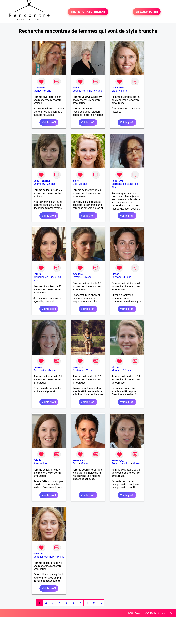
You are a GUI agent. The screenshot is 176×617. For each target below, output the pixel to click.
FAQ (130, 612)
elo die (115, 367)
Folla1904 (117, 180)
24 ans (83, 183)
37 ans (127, 370)
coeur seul (118, 87)
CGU (138, 612)
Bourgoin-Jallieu (121, 463)
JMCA (76, 87)
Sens (36, 463)
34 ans (52, 370)
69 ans (98, 90)
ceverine (38, 553)
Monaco (116, 370)
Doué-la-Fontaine (82, 90)
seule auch (79, 460)
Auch (75, 463)
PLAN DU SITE (151, 612)
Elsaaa (115, 274)
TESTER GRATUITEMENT (88, 12)
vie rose (37, 367)
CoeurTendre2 (41, 180)
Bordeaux (78, 370)
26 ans (88, 277)
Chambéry (39, 183)
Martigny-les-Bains (122, 183)
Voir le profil (49, 122)
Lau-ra (37, 274)
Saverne (77, 277)
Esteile (37, 460)
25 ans (51, 183)
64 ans (47, 90)
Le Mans (117, 277)
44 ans (60, 556)
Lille (75, 183)
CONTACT (168, 612)
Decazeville (39, 370)
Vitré (114, 90)
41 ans (127, 277)
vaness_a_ (117, 460)
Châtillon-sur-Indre (43, 556)
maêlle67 (78, 274)
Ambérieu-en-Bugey (44, 277)
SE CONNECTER (146, 12)
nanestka (78, 367)
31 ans (136, 463)
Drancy (37, 90)
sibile (76, 180)
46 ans (123, 90)
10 (100, 602)
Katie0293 (39, 87)
